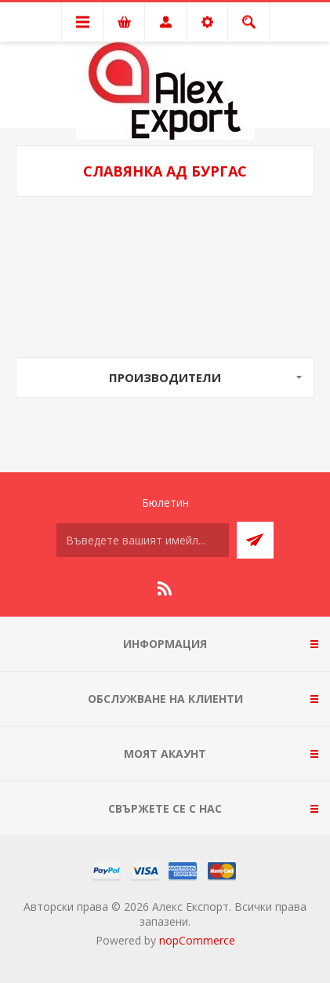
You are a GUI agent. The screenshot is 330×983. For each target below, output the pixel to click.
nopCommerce (197, 940)
